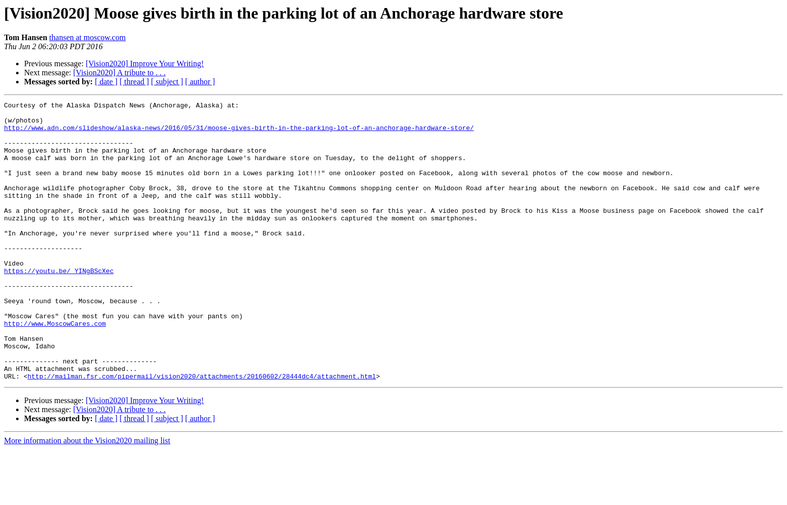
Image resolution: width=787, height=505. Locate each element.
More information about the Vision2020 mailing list (87, 496)
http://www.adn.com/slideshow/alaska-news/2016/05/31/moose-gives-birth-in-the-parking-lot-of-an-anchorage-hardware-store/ (239, 133)
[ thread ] (134, 81)
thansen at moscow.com (87, 37)
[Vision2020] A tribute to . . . (119, 72)
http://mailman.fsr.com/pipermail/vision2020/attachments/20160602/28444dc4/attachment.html (202, 431)
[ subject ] (167, 81)
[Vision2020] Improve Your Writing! (145, 63)
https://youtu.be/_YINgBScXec (58, 305)
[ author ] (200, 81)
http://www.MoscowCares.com (55, 368)
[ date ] (106, 81)
